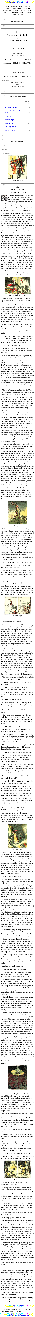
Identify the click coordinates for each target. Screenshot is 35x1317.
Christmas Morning (11, 107)
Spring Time (9, 116)
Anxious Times (9, 123)
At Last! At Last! (10, 130)
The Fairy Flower (10, 127)
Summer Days (9, 119)
